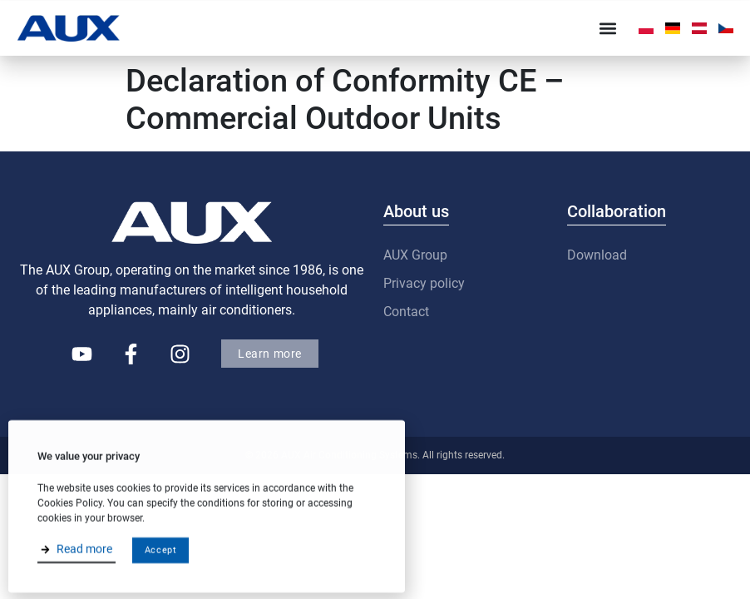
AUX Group (415, 255)
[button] (608, 28)
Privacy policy (424, 283)
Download (597, 255)
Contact (406, 311)
